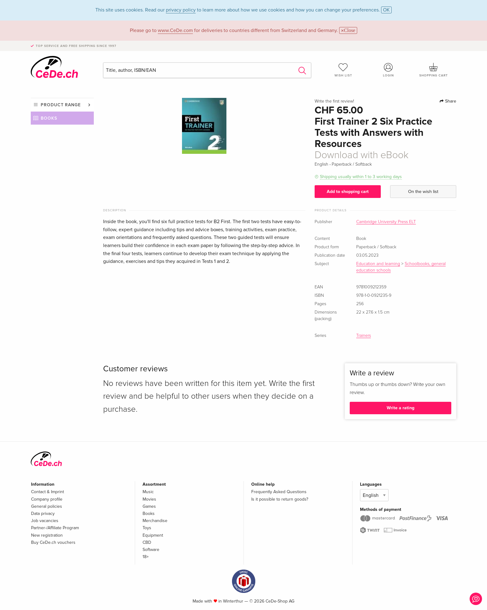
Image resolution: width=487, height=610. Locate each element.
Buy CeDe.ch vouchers (53, 542)
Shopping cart (433, 69)
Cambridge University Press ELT (386, 222)
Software (151, 549)
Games (149, 506)
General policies (46, 506)
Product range (61, 105)
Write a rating (400, 407)
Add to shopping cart (348, 191)
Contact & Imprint (47, 491)
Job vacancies (44, 520)
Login (388, 69)
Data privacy (43, 513)
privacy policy (181, 10)
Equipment (153, 535)
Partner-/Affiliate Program (55, 527)
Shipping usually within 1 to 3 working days (361, 176)
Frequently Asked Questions (279, 491)
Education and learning (378, 264)
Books (49, 118)
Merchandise (155, 520)
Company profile (46, 499)
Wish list (343, 69)
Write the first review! (334, 101)
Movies (149, 499)
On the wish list (423, 191)
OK (386, 10)
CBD (147, 542)
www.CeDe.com (175, 30)
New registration (47, 535)
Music (148, 491)
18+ (146, 556)
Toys (147, 527)
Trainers (363, 335)
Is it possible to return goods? (279, 499)
